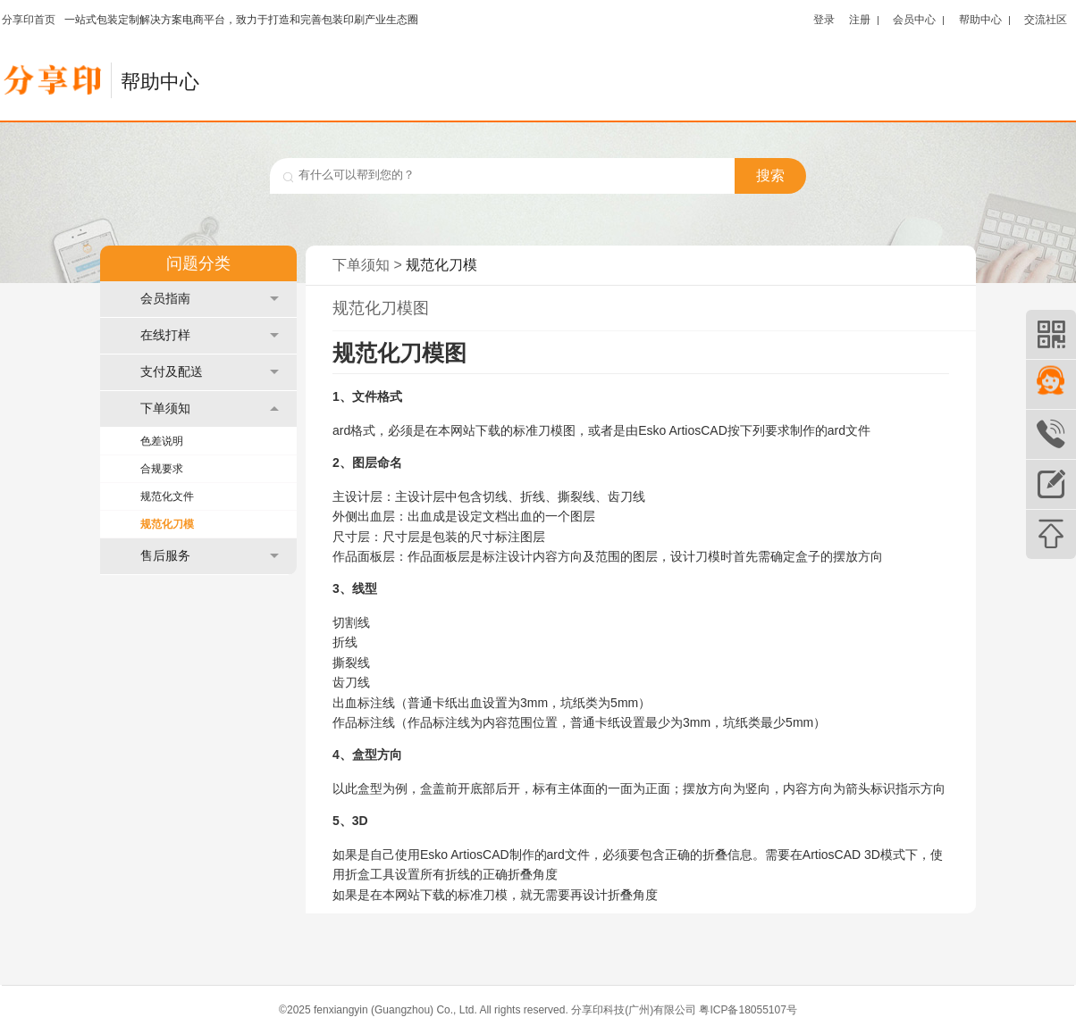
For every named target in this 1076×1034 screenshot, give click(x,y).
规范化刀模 (167, 524)
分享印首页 (28, 19)
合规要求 (161, 469)
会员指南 (209, 298)
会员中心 (914, 19)
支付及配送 (209, 372)
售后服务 (209, 556)
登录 (824, 19)
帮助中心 (980, 19)
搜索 (770, 175)
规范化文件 (167, 496)
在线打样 (209, 335)
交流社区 (1045, 19)
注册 (859, 19)
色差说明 (161, 441)
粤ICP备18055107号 (747, 1010)
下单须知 (209, 408)
